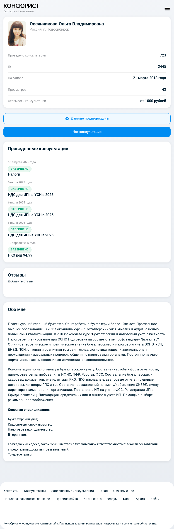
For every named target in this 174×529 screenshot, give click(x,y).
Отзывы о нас (123, 491)
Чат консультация (87, 132)
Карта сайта (93, 499)
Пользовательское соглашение (26, 499)
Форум (112, 499)
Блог (126, 499)
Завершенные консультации (72, 491)
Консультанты (35, 491)
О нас (103, 491)
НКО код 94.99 (20, 255)
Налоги (14, 174)
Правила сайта (67, 499)
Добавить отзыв (20, 281)
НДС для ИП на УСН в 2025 (30, 195)
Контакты (10, 491)
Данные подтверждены (87, 118)
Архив (140, 499)
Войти (155, 499)
